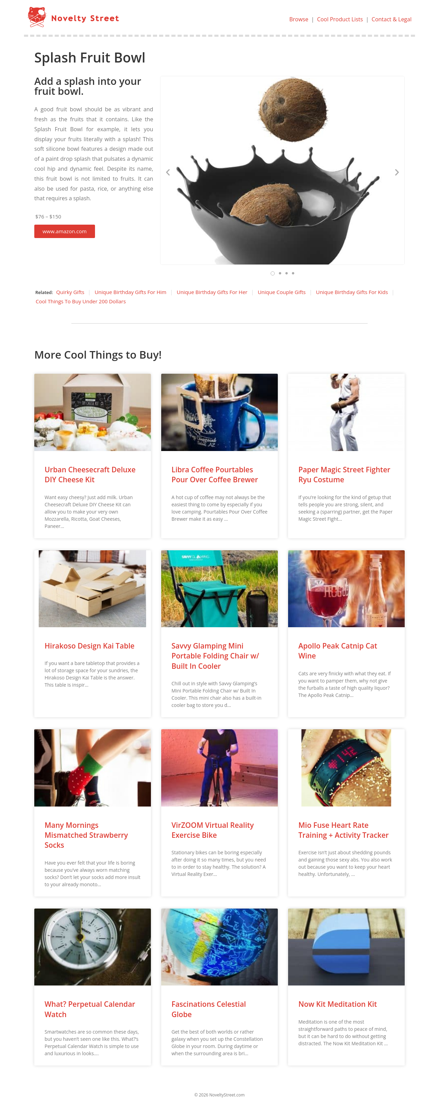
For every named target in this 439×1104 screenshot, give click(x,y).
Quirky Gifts (70, 292)
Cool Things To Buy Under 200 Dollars (81, 301)
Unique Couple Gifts (282, 292)
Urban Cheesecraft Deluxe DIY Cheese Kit (90, 474)
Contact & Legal (392, 19)
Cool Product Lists (340, 19)
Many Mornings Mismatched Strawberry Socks (86, 835)
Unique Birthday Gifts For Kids (352, 292)
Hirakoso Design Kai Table (89, 646)
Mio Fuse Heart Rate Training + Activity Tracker (343, 830)
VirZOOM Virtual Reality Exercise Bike (212, 830)
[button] (64, 231)
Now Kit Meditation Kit (337, 1004)
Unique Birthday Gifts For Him (130, 292)
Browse (298, 19)
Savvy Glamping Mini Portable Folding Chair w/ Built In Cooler (215, 656)
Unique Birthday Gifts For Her (212, 292)
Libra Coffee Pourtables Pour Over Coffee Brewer (214, 474)
